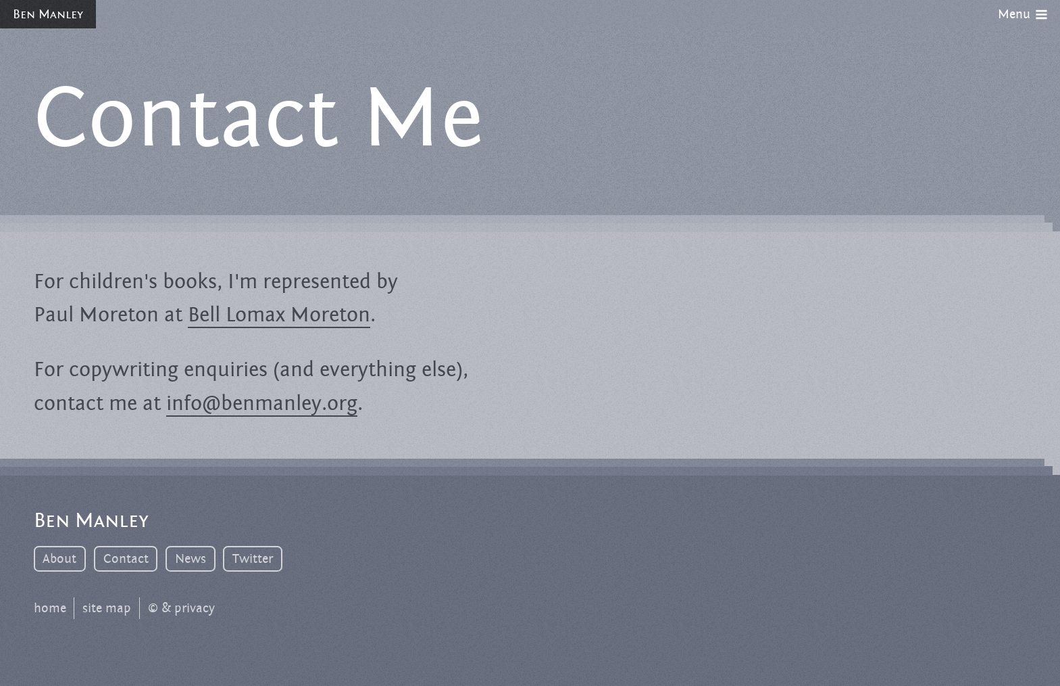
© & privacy (181, 608)
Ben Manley (48, 14)
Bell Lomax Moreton (279, 315)
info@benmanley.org (261, 403)
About (59, 558)
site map (106, 608)
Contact (126, 558)
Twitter (252, 558)
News (190, 558)
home (50, 608)
